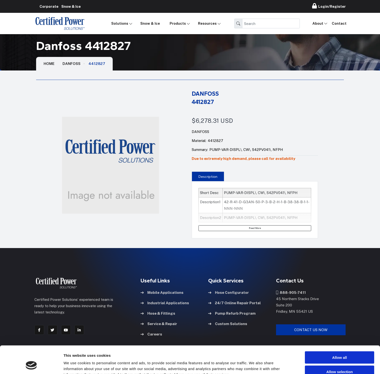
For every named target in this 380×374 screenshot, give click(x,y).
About (317, 23)
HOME (49, 64)
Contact (339, 23)
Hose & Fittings (158, 313)
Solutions (119, 23)
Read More (255, 227)
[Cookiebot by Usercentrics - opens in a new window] (31, 364)
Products (178, 23)
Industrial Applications (165, 303)
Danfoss (71, 64)
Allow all (339, 331)
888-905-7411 (291, 292)
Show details (254, 364)
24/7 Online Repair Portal (234, 303)
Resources (207, 23)
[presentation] (208, 176)
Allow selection (339, 346)
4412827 (96, 64)
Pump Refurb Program (232, 313)
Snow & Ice (150, 23)
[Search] (271, 23)
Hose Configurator (228, 292)
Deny (339, 360)
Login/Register (329, 5)
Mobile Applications (162, 292)
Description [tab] (207, 176)
